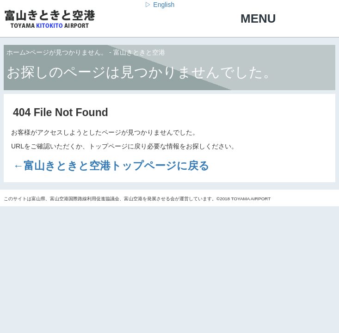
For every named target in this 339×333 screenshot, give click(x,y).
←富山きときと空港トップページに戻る (111, 166)
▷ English (159, 4)
